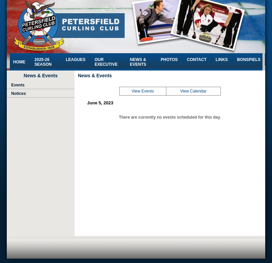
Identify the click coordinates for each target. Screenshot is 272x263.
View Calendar (193, 91)
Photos (169, 59)
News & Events (138, 62)
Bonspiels (248, 59)
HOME (19, 62)
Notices (18, 93)
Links (222, 59)
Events (17, 85)
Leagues (75, 59)
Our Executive (106, 62)
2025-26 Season (43, 62)
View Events (142, 91)
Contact (197, 59)
